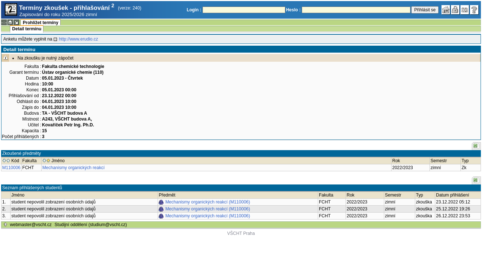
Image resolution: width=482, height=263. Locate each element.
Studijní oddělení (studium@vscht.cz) (91, 224)
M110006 (11, 167)
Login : (194, 9)
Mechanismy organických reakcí (73, 167)
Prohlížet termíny (40, 22)
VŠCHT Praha (241, 233)
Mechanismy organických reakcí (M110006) (207, 202)
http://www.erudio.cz (78, 39)
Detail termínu (26, 28)
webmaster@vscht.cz (30, 224)
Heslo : (293, 9)
